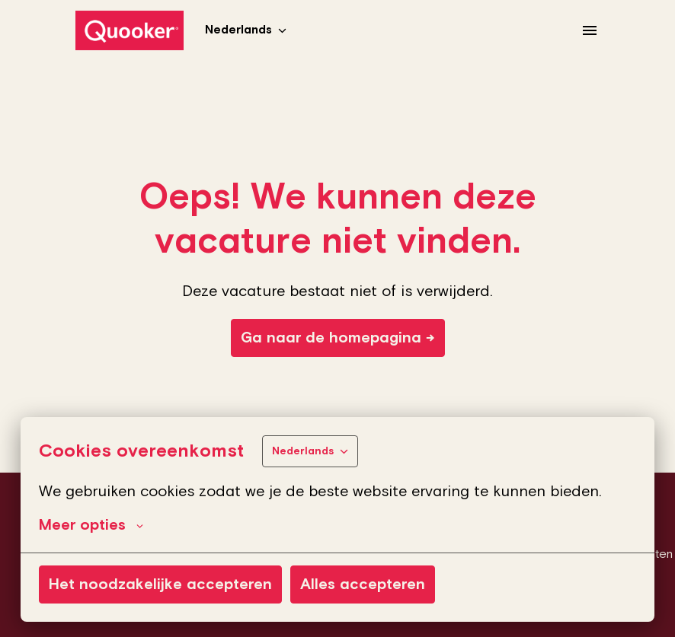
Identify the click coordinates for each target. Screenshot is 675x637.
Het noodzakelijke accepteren (160, 584)
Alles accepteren (362, 584)
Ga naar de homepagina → (338, 338)
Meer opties (91, 525)
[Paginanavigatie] (590, 30)
